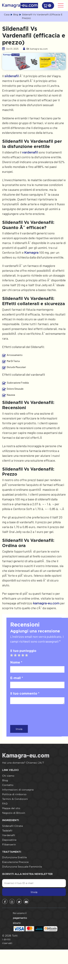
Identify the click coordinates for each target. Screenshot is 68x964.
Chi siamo (8, 775)
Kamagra (31, 252)
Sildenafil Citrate (12, 825)
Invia (19, 729)
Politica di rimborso (14, 794)
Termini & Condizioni (15, 798)
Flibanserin (9, 844)
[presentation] (37, 714)
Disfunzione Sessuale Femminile (22, 866)
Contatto (7, 785)
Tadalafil (7, 830)
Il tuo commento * (24, 693)
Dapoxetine (9, 839)
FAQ (4, 803)
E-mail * (16, 678)
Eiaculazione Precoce (15, 862)
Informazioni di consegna (18, 789)
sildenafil (11, 76)
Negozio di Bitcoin (13, 812)
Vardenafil (8, 835)
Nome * (16, 662)
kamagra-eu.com (46, 603)
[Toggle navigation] (60, 5)
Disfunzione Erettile (14, 857)
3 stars (20, 655)
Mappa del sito (11, 808)
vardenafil (30, 152)
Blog (5, 780)
